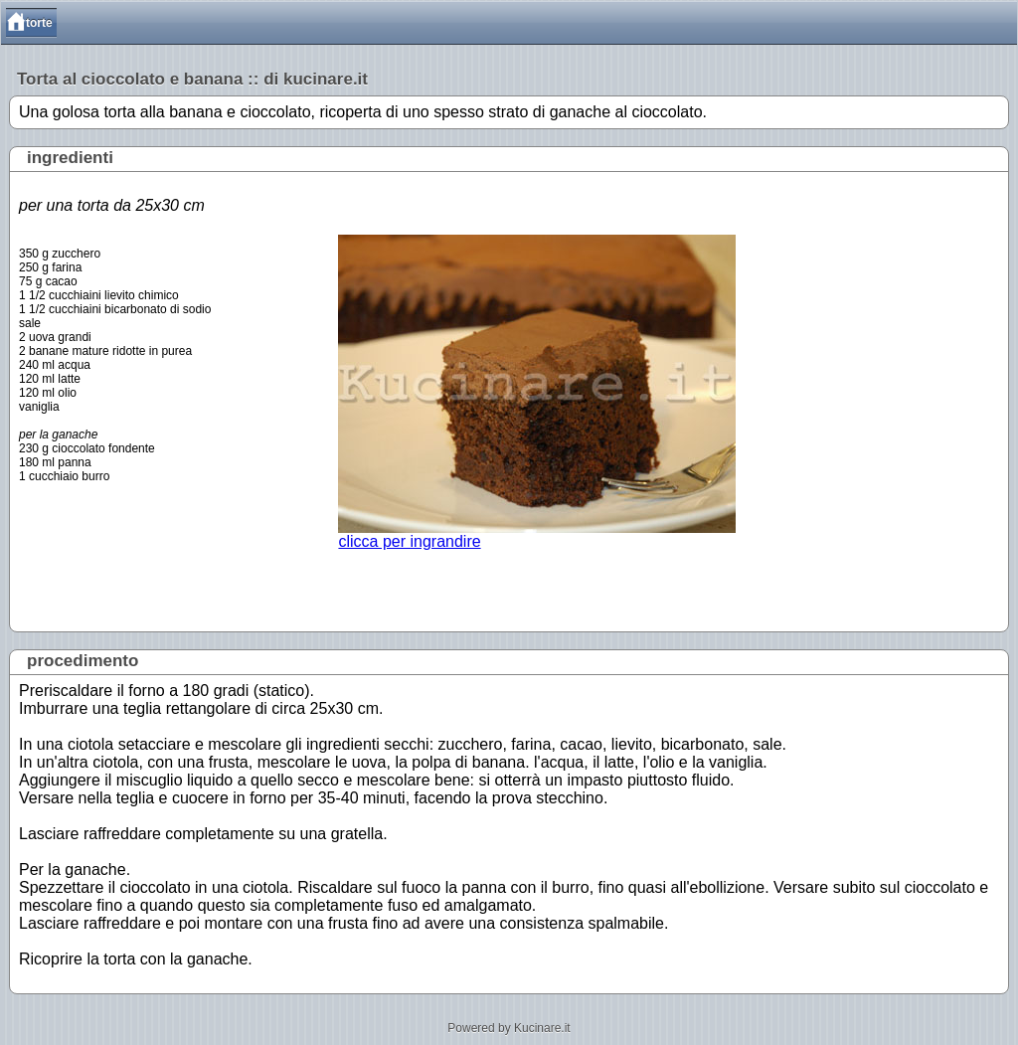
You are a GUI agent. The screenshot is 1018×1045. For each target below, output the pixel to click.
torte (39, 23)
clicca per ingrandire (537, 534)
